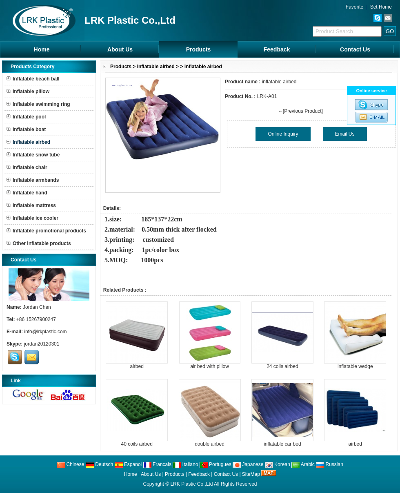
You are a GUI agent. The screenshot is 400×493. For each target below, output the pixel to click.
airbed (136, 366)
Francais (157, 464)
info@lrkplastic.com (45, 332)
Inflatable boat (26, 129)
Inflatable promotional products (46, 231)
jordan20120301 (42, 344)
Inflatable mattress (31, 205)
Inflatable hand (27, 193)
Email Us (345, 134)
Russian (329, 464)
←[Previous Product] (300, 111)
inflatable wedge (355, 366)
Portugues (215, 464)
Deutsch (99, 464)
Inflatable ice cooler (32, 218)
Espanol (128, 464)
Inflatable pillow (28, 91)
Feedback (277, 49)
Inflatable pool (26, 117)
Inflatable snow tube (33, 155)
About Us (120, 49)
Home (42, 49)
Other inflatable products (39, 243)
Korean (277, 464)
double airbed (209, 444)
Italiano (185, 464)
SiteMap (251, 474)
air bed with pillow (209, 366)
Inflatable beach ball (33, 79)
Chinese (70, 464)
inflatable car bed (282, 444)
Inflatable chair (27, 167)
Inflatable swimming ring (38, 104)
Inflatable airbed (156, 66)
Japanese (248, 464)
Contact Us (355, 49)
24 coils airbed (282, 366)
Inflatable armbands (33, 180)
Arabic (303, 464)
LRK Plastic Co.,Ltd (191, 484)
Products (198, 49)
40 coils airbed (136, 444)
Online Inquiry (283, 134)
